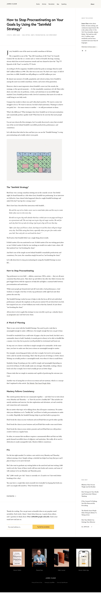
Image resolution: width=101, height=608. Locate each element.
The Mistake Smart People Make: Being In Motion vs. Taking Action (89, 529)
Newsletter (51, 4)
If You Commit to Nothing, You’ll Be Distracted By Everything (89, 520)
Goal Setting (26, 35)
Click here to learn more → (89, 47)
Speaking (63, 4)
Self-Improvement (51, 35)
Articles (44, 4)
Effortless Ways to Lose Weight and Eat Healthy (88, 502)
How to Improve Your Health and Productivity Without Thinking (90, 511)
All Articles (87, 543)
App (58, 4)
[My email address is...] (19, 538)
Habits (33, 35)
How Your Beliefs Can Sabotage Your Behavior (88, 538)
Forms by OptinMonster (62, 598)
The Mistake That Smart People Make (39, 386)
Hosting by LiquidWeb (49, 598)
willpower (32, 442)
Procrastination (40, 35)
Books (38, 4)
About (92, 4)
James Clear (16, 35)
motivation (42, 442)
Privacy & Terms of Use (37, 598)
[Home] (12, 4)
